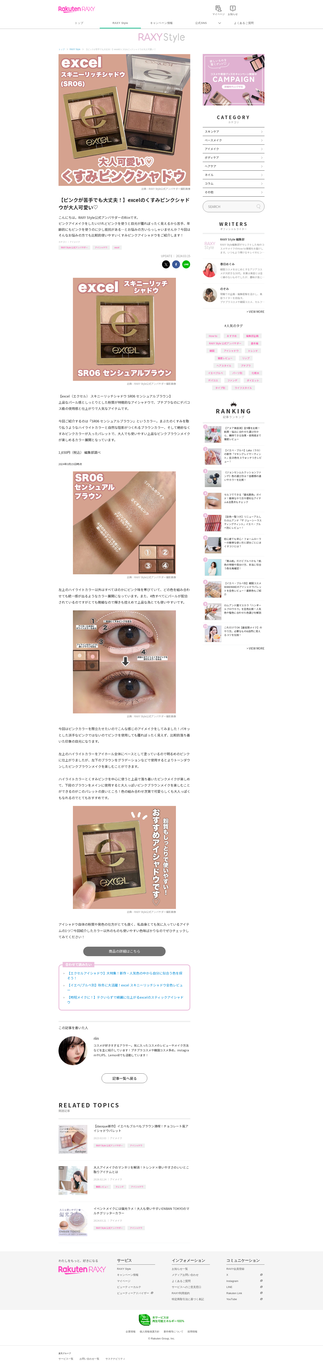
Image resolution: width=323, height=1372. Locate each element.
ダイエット (253, 380)
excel (117, 247)
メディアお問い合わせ (185, 1274)
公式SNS (201, 23)
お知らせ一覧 (180, 1268)
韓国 (211, 350)
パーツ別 (237, 373)
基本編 (254, 343)
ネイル (209, 175)
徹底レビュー (102, 1186)
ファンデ (232, 380)
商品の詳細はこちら (124, 951)
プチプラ (246, 365)
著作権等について (173, 1331)
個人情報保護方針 (149, 1331)
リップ (245, 358)
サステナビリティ (115, 1358)
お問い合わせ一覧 (89, 1358)
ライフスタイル (243, 387)
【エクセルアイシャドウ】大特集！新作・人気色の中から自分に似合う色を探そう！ (124, 975)
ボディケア (212, 157)
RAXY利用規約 (181, 1293)
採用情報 (192, 1331)
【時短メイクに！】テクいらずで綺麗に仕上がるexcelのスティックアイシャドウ (125, 1000)
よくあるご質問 (244, 23)
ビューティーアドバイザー (133, 1293)
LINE (229, 1287)
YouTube (231, 1299)
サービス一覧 (66, 1358)
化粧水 (255, 373)
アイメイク (75, 241)
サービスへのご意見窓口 (186, 1287)
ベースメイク (213, 140)
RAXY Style (120, 23)
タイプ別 (220, 387)
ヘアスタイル (224, 365)
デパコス (213, 380)
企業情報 (131, 1331)
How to (213, 336)
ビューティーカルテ (129, 1287)
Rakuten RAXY (77, 9)
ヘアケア (210, 166)
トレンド (120, 1186)
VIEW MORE (255, 312)
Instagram (232, 1281)
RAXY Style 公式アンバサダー (74, 247)
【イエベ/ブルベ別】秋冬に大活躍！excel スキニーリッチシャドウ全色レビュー (125, 987)
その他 (209, 192)
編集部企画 (252, 336)
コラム (209, 183)
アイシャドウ (101, 247)
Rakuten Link (234, 1293)
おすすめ (232, 336)
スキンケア (212, 131)
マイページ (123, 1281)
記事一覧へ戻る (124, 1078)
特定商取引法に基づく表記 (188, 1299)
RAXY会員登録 (235, 1268)
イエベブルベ (215, 373)
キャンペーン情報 (161, 23)
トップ (79, 23)
